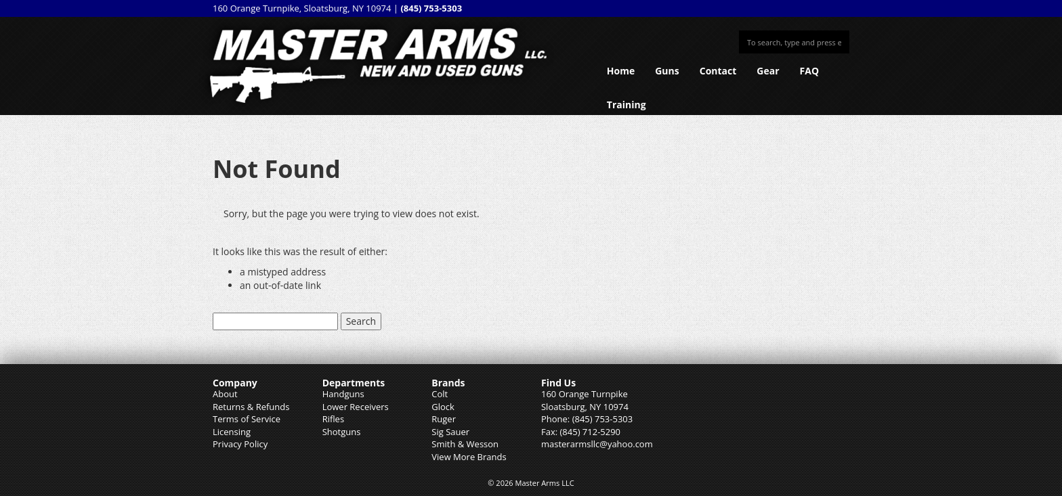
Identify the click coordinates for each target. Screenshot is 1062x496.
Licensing (232, 432)
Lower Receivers (355, 407)
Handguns (343, 394)
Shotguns (341, 432)
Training (626, 104)
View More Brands (468, 457)
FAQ (810, 70)
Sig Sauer (450, 432)
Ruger (443, 419)
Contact (718, 70)
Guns (667, 70)
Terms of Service (246, 419)
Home (621, 70)
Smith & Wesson (464, 444)
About (225, 394)
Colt (439, 394)
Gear (768, 70)
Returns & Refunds (251, 407)
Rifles (333, 419)
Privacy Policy (240, 444)
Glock (442, 407)
